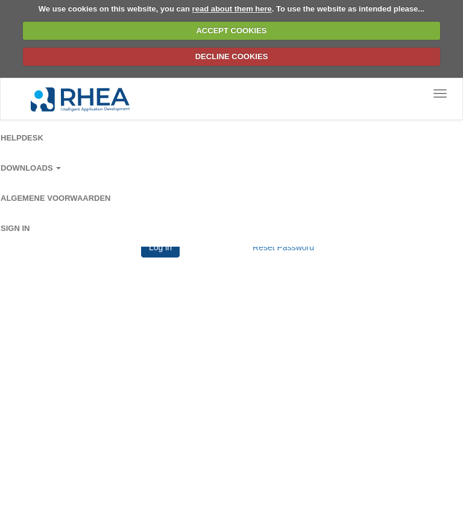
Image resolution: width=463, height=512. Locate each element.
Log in (160, 247)
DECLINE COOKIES (231, 56)
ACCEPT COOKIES (231, 30)
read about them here (232, 8)
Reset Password (283, 247)
